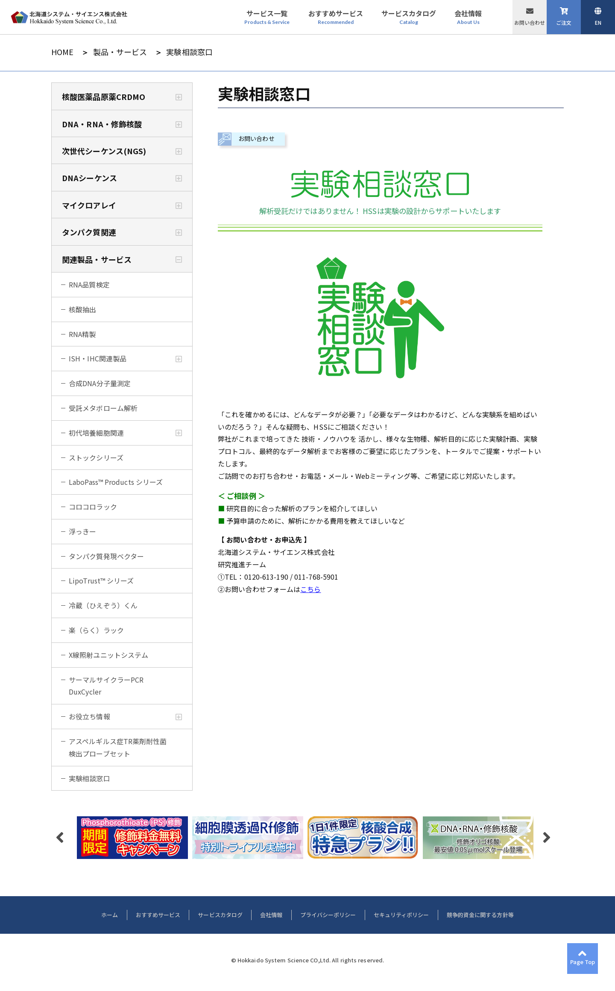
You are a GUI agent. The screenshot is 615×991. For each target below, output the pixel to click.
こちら (310, 589)
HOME (62, 52)
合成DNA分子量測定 (100, 383)
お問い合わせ (529, 22)
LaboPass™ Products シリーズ (116, 482)
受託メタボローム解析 (103, 408)
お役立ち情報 (89, 716)
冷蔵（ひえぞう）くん (103, 605)
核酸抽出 (82, 309)
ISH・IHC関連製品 (97, 358)
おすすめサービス (158, 915)
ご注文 (563, 22)
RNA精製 (82, 334)
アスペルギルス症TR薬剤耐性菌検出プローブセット (118, 747)
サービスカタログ (220, 915)
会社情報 (271, 915)
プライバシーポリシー (328, 915)
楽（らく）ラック (96, 630)
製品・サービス (120, 52)
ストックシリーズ (96, 457)
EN (598, 22)
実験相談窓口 (89, 778)
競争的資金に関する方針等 (480, 915)
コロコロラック (93, 506)
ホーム (109, 915)
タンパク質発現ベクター (106, 556)
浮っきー (82, 531)
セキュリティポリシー (401, 915)
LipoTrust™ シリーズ (101, 580)
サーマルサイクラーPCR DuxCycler (106, 685)
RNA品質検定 (89, 284)
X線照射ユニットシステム (108, 655)
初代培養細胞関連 (96, 433)
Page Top (582, 962)
